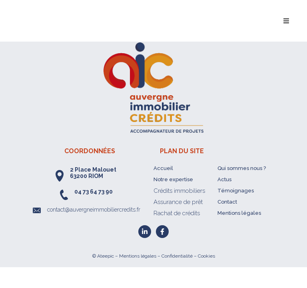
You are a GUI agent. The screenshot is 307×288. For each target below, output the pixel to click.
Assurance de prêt (178, 202)
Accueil (163, 168)
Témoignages (235, 191)
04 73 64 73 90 (93, 191)
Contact (227, 202)
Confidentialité (177, 256)
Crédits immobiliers (179, 190)
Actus (224, 179)
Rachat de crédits (177, 213)
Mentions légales (239, 213)
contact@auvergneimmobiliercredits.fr (93, 209)
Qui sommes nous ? (241, 168)
